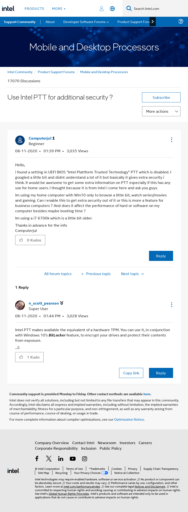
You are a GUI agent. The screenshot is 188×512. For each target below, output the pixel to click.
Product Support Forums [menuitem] (136, 21)
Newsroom (107, 442)
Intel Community (19, 71)
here (146, 393)
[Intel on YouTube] (73, 459)
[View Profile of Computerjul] (42, 138)
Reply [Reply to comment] (161, 373)
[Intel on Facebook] (37, 459)
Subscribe (161, 97)
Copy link (131, 373)
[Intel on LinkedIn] (61, 459)
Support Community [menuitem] (19, 21)
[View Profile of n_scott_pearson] (46, 303)
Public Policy (111, 448)
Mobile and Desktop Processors (104, 71)
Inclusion (88, 448)
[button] (171, 139)
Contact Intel (83, 442)
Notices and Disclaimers (150, 486)
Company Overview (52, 442)
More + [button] (59, 8)
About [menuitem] (50, 21)
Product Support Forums (56, 71)
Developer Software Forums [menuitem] (84, 21)
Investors (127, 442)
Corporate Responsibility (56, 448)
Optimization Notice (129, 419)
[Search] (129, 8)
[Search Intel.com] (160, 8)
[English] (112, 8)
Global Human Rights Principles (69, 493)
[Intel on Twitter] (49, 459)
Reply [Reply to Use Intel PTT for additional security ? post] (161, 256)
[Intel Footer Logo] (13, 470)
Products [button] (34, 8)
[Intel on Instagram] (85, 459)
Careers (145, 442)
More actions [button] (157, 111)
